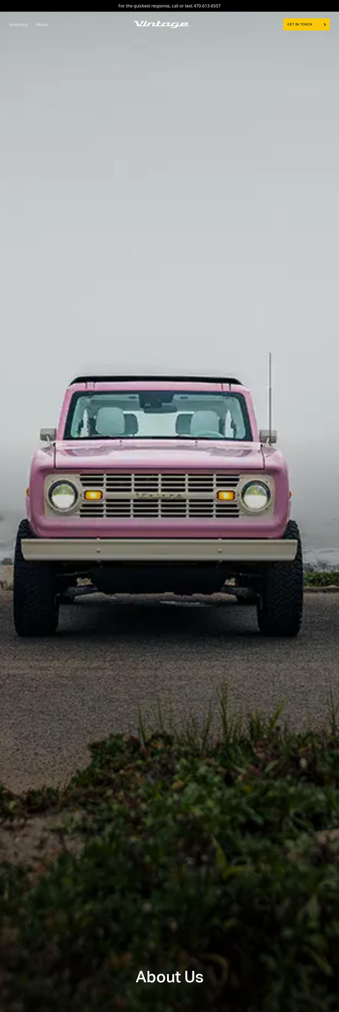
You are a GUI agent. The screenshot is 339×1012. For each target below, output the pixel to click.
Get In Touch (306, 24)
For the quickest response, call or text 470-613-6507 (169, 6)
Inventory (18, 24)
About (42, 24)
